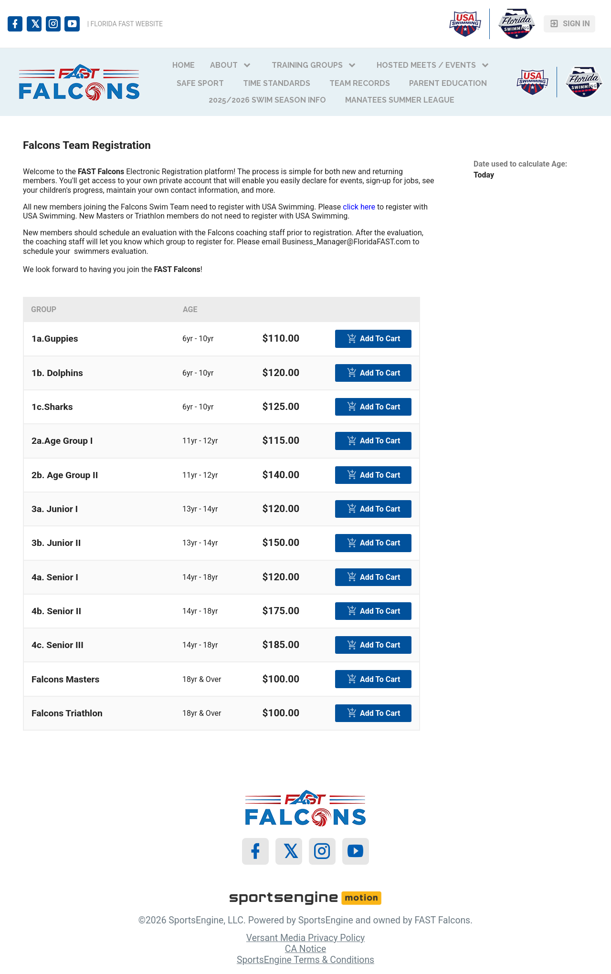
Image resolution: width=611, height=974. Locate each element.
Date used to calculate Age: (520, 163)
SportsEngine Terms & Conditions (305, 959)
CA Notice (305, 948)
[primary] (373, 338)
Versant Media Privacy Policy (305, 937)
